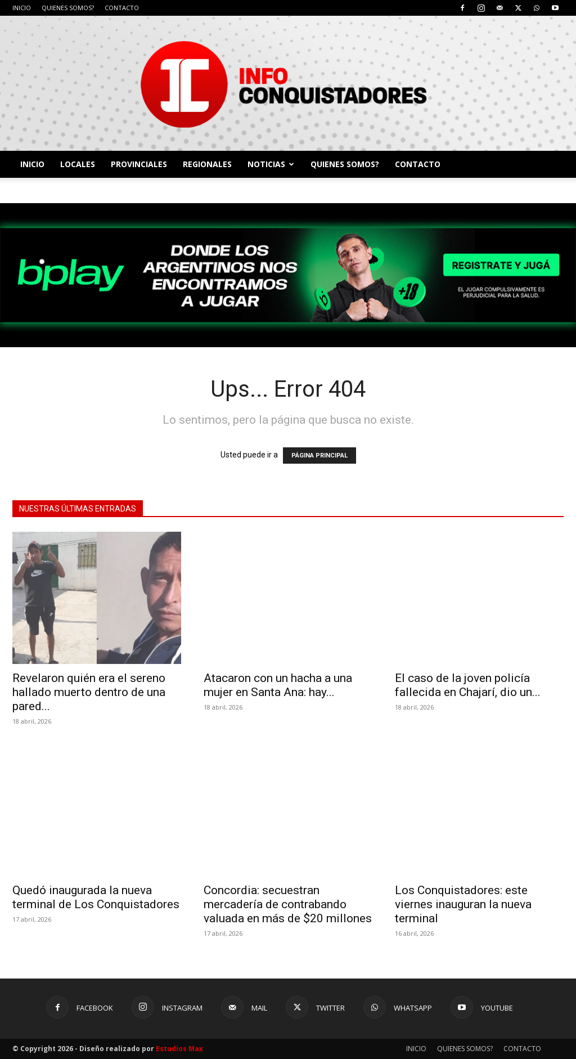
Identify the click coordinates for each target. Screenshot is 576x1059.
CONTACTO (122, 7)
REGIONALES (207, 164)
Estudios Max (179, 1048)
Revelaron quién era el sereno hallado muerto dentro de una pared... (88, 692)
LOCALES (77, 164)
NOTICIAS (271, 164)
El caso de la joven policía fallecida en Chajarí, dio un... (468, 685)
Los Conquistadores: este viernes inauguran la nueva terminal (463, 904)
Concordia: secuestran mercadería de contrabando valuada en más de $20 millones (288, 904)
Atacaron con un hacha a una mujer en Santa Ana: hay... (278, 685)
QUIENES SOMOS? (68, 7)
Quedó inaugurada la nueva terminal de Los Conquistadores (95, 897)
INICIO (21, 7)
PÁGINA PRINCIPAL (319, 455)
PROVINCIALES (139, 164)
